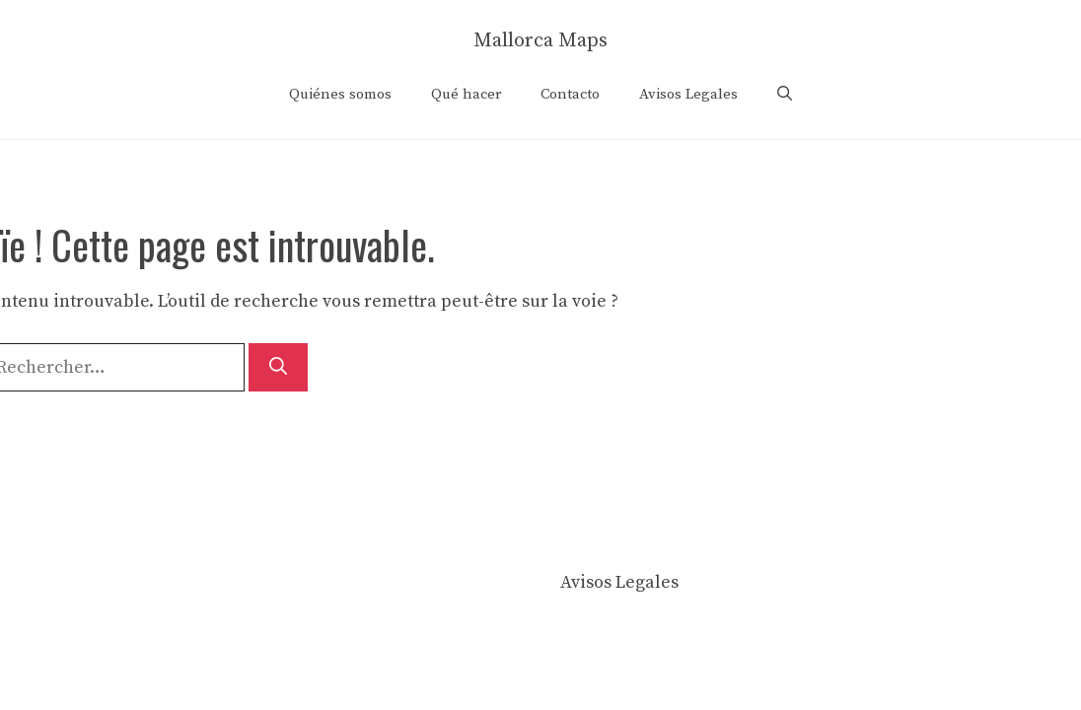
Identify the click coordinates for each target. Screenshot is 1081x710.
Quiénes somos (340, 94)
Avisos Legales (688, 94)
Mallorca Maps (540, 41)
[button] (784, 94)
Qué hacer (466, 94)
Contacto (570, 94)
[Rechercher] (278, 367)
